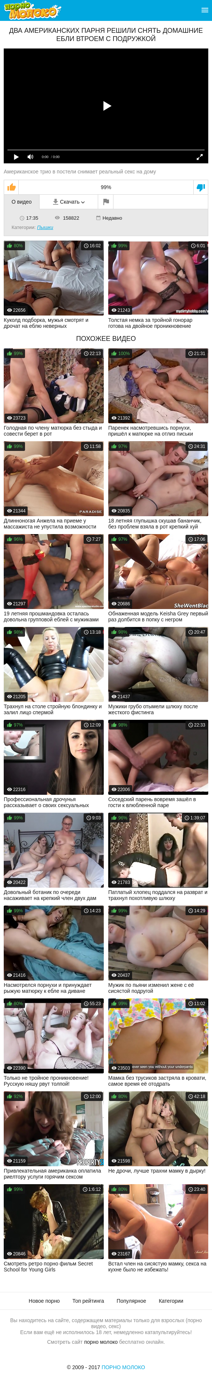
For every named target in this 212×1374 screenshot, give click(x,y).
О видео (22, 202)
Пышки (45, 227)
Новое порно (44, 1301)
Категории (171, 1301)
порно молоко (101, 1342)
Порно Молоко (123, 1367)
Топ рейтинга (88, 1301)
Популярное (131, 1301)
